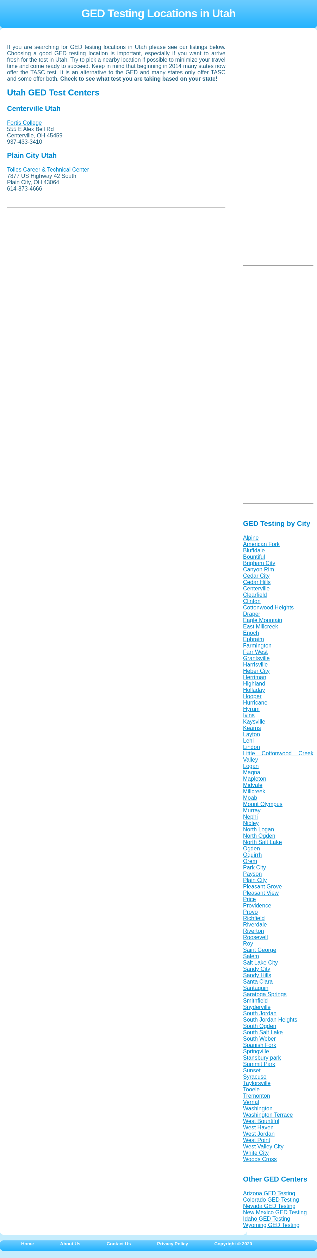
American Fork (261, 544)
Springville (256, 1051)
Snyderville (257, 1007)
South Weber (259, 1039)
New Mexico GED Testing (275, 1212)
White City (256, 1153)
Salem (251, 956)
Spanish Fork (259, 1045)
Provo (250, 912)
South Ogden (259, 1026)
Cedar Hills (257, 582)
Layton (251, 734)
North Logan (258, 829)
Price (249, 899)
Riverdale (255, 925)
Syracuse (255, 1077)
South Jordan (259, 1013)
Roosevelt (255, 937)
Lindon (251, 747)
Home (27, 1243)
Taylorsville (257, 1083)
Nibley (251, 823)
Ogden (251, 848)
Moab (250, 798)
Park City (254, 867)
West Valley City (263, 1146)
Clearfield (255, 595)
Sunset (252, 1070)
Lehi (248, 741)
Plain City (255, 880)
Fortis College (24, 123)
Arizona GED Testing (269, 1193)
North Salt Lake (262, 842)
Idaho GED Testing (266, 1219)
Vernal (251, 1102)
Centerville (256, 588)
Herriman (254, 677)
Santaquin (255, 988)
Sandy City (256, 969)
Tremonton (256, 1096)
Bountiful (254, 557)
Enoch (251, 633)
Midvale (252, 785)
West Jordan (259, 1134)
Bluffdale (254, 550)
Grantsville (256, 658)
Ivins (249, 715)
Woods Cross (260, 1159)
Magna (251, 772)
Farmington (257, 646)
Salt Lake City (260, 963)
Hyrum (251, 709)
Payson (252, 874)
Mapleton (254, 779)
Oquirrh (252, 855)
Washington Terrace (268, 1115)
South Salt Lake (263, 1032)
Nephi (250, 817)
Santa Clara (258, 982)
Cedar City (256, 576)
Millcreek (254, 791)
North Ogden (259, 836)
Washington (258, 1108)
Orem (250, 861)
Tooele (251, 1089)
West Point (256, 1140)
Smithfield (255, 1001)
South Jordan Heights (270, 1020)
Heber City (256, 671)
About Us (70, 1243)
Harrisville (255, 665)
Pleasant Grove (262, 887)
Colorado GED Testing (271, 1200)
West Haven (258, 1127)
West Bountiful (261, 1121)
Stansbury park (262, 1058)
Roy (248, 944)
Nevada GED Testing (269, 1206)
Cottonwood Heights (268, 608)
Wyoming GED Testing (271, 1225)
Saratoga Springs (265, 994)
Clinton (252, 601)
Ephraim (253, 639)
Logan (251, 766)
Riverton (253, 931)
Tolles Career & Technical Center (48, 170)
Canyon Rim (258, 569)
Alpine (251, 538)
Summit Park (259, 1064)
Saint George (259, 950)
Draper (251, 614)
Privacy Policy (172, 1243)
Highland (254, 684)
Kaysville (254, 722)
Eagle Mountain (262, 620)
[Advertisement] (60, 261)
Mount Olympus (262, 804)
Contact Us (119, 1243)
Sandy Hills (257, 975)
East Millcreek (260, 627)
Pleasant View (261, 893)
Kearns (252, 728)
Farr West (255, 652)
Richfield (254, 918)
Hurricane (255, 703)
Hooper (252, 696)
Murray (252, 810)
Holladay (254, 690)
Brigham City (259, 563)
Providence (257, 906)
